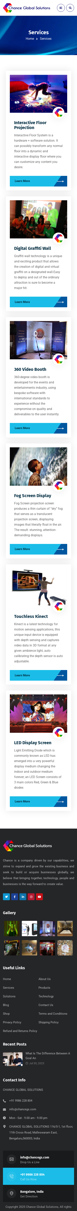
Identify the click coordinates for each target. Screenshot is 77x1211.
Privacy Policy (12, 1022)
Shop (6, 1013)
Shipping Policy (48, 1022)
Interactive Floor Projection (30, 125)
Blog (6, 1005)
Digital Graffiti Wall (32, 248)
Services (8, 987)
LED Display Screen (32, 742)
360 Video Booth (30, 369)
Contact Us (45, 1005)
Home (30, 39)
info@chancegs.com (22, 1109)
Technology (46, 996)
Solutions (9, 996)
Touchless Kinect (31, 616)
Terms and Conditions (52, 1013)
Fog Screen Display (32, 495)
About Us (44, 979)
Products (44, 987)
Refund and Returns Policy (20, 1031)
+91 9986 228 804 (32, 1174)
